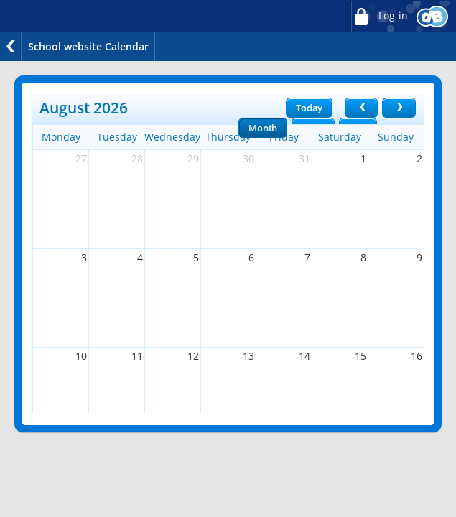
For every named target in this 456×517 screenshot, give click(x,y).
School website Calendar (88, 46)
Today (309, 107)
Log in (379, 16)
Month (262, 127)
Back (11, 46)
